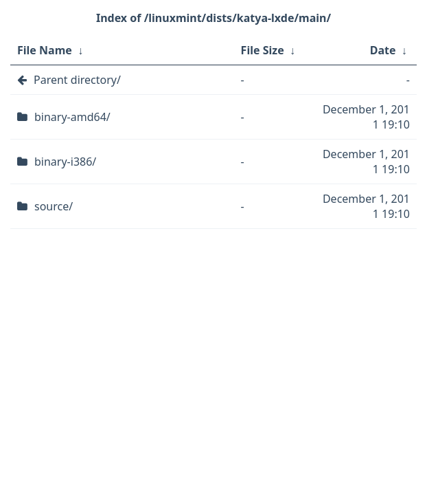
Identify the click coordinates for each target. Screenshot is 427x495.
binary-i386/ (65, 161)
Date (383, 50)
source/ (53, 206)
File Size (262, 50)
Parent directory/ (77, 79)
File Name (44, 50)
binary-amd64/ (72, 116)
